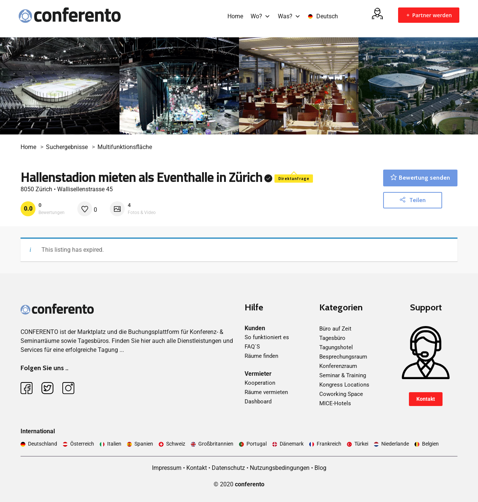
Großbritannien (215, 444)
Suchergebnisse (67, 147)
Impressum (166, 467)
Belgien (430, 444)
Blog (320, 467)
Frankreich (329, 444)
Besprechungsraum (343, 356)
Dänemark (292, 444)
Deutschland (42, 444)
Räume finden (261, 356)
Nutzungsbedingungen (280, 467)
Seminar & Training (342, 375)
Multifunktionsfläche (124, 147)
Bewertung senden (420, 177)
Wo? (260, 16)
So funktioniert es (267, 337)
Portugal (256, 444)
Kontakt (425, 399)
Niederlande (395, 444)
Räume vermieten (266, 392)
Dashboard (258, 401)
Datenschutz (228, 467)
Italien (114, 444)
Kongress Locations (344, 384)
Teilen (413, 200)
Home (235, 16)
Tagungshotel (336, 347)
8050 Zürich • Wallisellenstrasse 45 (67, 189)
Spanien (143, 444)
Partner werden (429, 15)
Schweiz (175, 444)
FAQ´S (252, 346)
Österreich (82, 444)
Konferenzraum (338, 366)
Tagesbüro (332, 338)
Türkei (361, 444)
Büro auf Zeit (335, 328)
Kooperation (260, 382)
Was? (289, 16)
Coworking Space (341, 394)
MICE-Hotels (335, 403)
